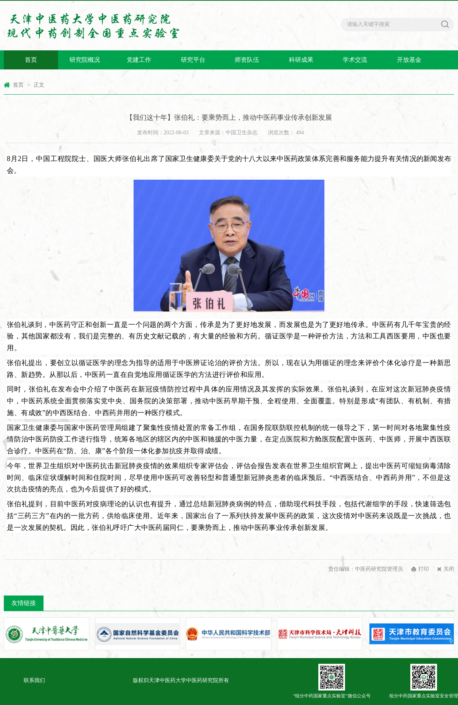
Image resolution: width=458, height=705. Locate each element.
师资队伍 (247, 59)
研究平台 (193, 59)
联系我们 (34, 680)
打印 (423, 569)
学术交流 (355, 59)
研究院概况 (84, 59)
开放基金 (409, 59)
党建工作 (139, 59)
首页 (31, 59)
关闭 (448, 569)
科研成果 (301, 59)
